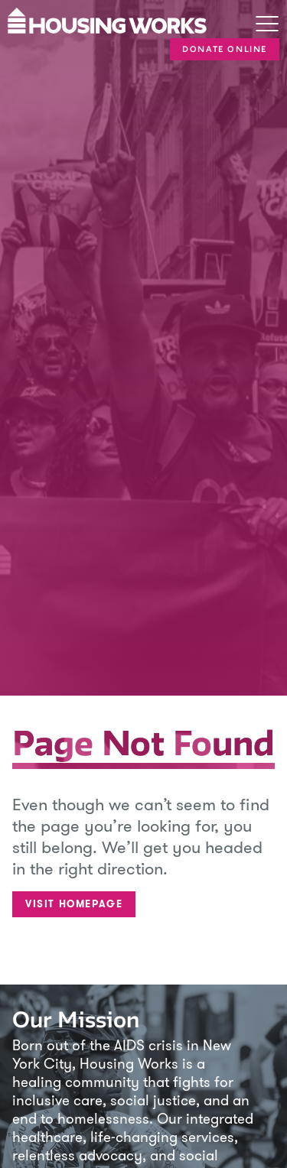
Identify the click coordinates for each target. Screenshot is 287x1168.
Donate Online (224, 49)
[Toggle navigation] (267, 24)
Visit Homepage (73, 904)
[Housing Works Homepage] (109, 19)
